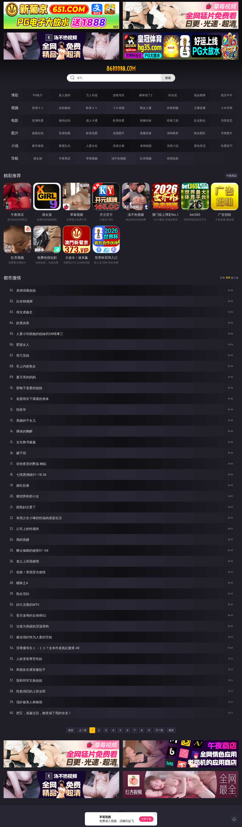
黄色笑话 (200, 146)
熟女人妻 (146, 108)
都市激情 (38, 146)
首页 (70, 730)
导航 (14, 158)
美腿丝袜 (146, 133)
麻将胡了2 (145, 95)
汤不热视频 (118, 158)
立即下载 (146, 819)
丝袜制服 (172, 108)
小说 (14, 145)
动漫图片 (118, 133)
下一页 (159, 730)
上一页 (83, 730)
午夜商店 (64, 158)
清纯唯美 (172, 133)
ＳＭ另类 (226, 108)
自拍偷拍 (64, 108)
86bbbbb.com (121, 68)
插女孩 (37, 158)
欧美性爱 (118, 120)
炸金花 (172, 95)
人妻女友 (92, 146)
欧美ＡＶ (92, 108)
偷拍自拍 (64, 120)
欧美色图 (92, 133)
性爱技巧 (226, 146)
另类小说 (172, 146)
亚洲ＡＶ (38, 108)
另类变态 (226, 120)
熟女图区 (200, 133)
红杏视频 (146, 158)
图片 (14, 133)
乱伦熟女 (200, 120)
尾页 (171, 730)
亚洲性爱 (38, 120)
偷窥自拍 (38, 133)
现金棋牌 (200, 95)
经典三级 (172, 120)
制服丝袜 (146, 120)
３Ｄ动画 (118, 108)
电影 (14, 120)
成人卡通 (92, 120)
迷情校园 (146, 146)
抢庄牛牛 (226, 95)
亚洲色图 (64, 133)
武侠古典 (118, 146)
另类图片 (226, 133)
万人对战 (92, 95)
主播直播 (200, 108)
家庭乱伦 (64, 146)
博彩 (14, 95)
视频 (14, 107)
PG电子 (37, 95)
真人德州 (64, 95)
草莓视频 (92, 158)
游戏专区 (118, 95)
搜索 (168, 78)
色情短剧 (172, 158)
